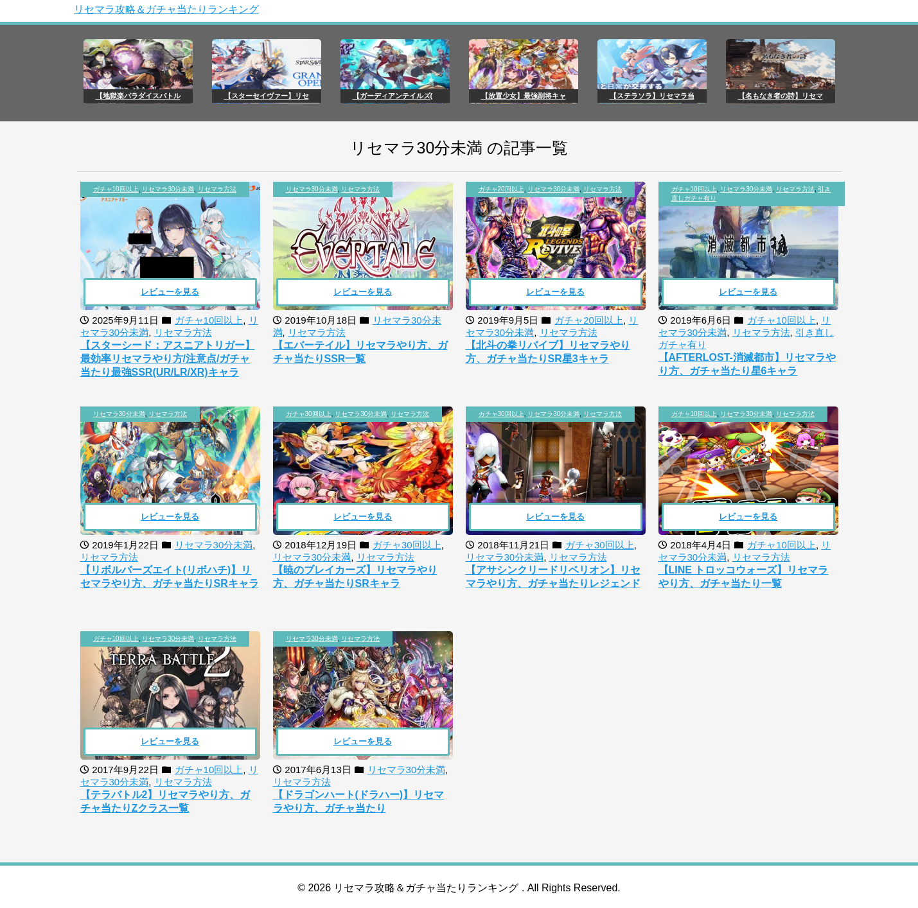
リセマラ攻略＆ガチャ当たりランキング (166, 9)
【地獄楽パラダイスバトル (138, 96)
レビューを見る (170, 292)
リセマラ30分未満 (168, 189)
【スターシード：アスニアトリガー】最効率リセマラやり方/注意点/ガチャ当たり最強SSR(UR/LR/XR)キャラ (167, 359)
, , (164, 189)
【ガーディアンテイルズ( (393, 96)
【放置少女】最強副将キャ (523, 96)
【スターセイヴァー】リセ (266, 96)
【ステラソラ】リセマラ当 (652, 96)
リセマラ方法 (217, 189)
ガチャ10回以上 (116, 189)
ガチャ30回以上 (308, 413)
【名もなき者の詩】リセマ (780, 96)
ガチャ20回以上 (501, 189)
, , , (751, 194)
